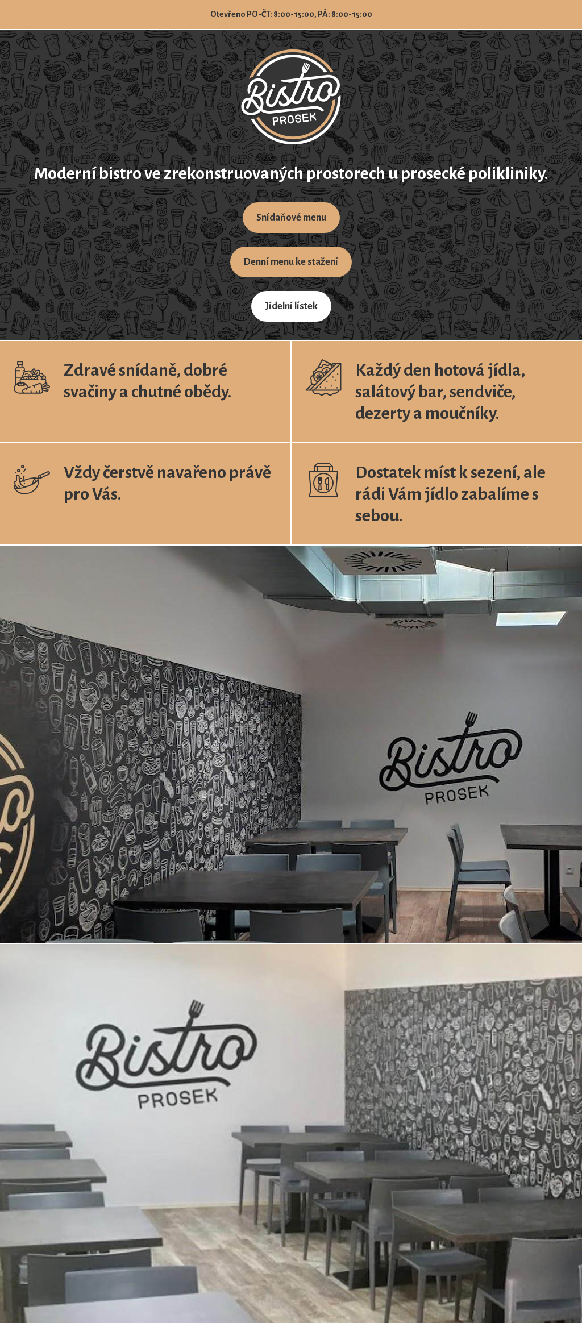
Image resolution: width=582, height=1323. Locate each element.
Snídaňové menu (291, 218)
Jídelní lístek (291, 306)
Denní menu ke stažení (291, 262)
